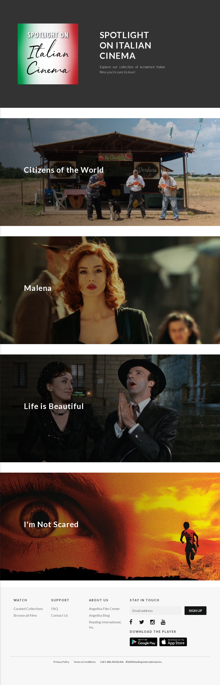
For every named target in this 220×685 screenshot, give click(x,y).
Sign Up (195, 610)
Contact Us (59, 615)
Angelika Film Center (104, 609)
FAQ (54, 609)
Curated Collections (28, 609)
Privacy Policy (61, 661)
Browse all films (25, 615)
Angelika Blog (99, 615)
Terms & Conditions (84, 661)
